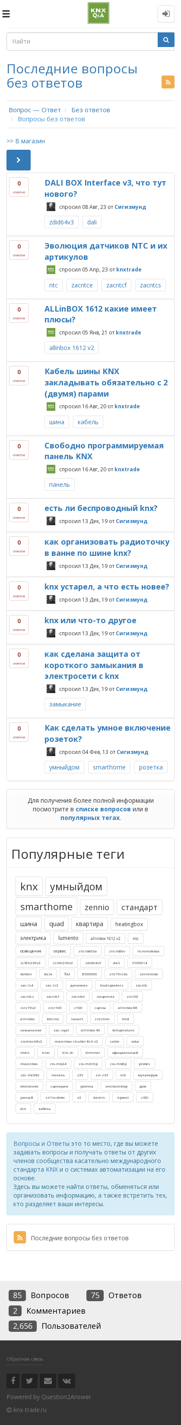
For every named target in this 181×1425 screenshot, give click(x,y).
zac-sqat (61, 1030)
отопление (29, 1086)
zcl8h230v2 (30, 962)
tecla (48, 973)
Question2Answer (66, 1397)
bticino (53, 1018)
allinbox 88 (127, 1007)
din (23, 1108)
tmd (125, 1018)
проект (123, 1097)
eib (123, 1074)
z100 (78, 1007)
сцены (100, 1007)
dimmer (93, 1052)
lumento (68, 938)
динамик (79, 985)
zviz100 (55, 1007)
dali (92, 222)
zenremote (149, 973)
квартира (89, 924)
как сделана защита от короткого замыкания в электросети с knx (93, 665)
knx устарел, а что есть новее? (106, 586)
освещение (30, 951)
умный (26, 1097)
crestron (102, 1018)
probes (144, 1063)
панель (59, 484)
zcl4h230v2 (63, 962)
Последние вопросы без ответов (71, 1238)
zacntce (82, 285)
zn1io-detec (55, 1097)
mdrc (25, 1052)
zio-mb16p (88, 1063)
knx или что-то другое (90, 620)
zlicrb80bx (87, 951)
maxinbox (29, 1063)
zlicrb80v (117, 951)
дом (143, 1086)
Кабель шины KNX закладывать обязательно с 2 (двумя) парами (106, 382)
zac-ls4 (26, 985)
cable (114, 1041)
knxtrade (129, 269)
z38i (145, 1097)
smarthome (109, 767)
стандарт (139, 907)
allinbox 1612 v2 (71, 348)
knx (29, 886)
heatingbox (129, 924)
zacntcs (150, 285)
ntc (53, 285)
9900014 (139, 962)
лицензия (105, 996)
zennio (97, 907)
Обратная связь (25, 1359)
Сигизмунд (130, 206)
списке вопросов (103, 809)
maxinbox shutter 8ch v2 (76, 1041)
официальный (125, 1052)
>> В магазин (25, 141)
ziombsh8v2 (31, 1041)
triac (46, 1052)
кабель (88, 422)
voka (135, 1041)
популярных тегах (90, 817)
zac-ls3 (51, 985)
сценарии (59, 1086)
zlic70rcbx (118, 973)
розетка (151, 767)
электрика (33, 938)
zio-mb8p (118, 1063)
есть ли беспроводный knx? (101, 508)
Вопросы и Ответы (41, 1143)
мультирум (148, 1074)
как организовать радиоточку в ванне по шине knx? (106, 547)
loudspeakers (112, 985)
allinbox (27, 1018)
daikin (99, 1097)
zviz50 (132, 996)
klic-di (67, 1052)
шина (56, 422)
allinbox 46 (90, 1030)
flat (67, 973)
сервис (60, 951)
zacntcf (116, 285)
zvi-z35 (101, 1074)
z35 (80, 1074)
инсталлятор (116, 1086)
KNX (52, 1169)
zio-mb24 (58, 1063)
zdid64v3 (61, 222)
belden (26, 973)
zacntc (141, 985)
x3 (79, 1097)
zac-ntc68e (29, 1074)
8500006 (89, 973)
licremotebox (148, 951)
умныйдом (64, 767)
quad (56, 923)
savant (77, 1018)
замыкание (65, 704)
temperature (123, 1030)
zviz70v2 (28, 1007)
